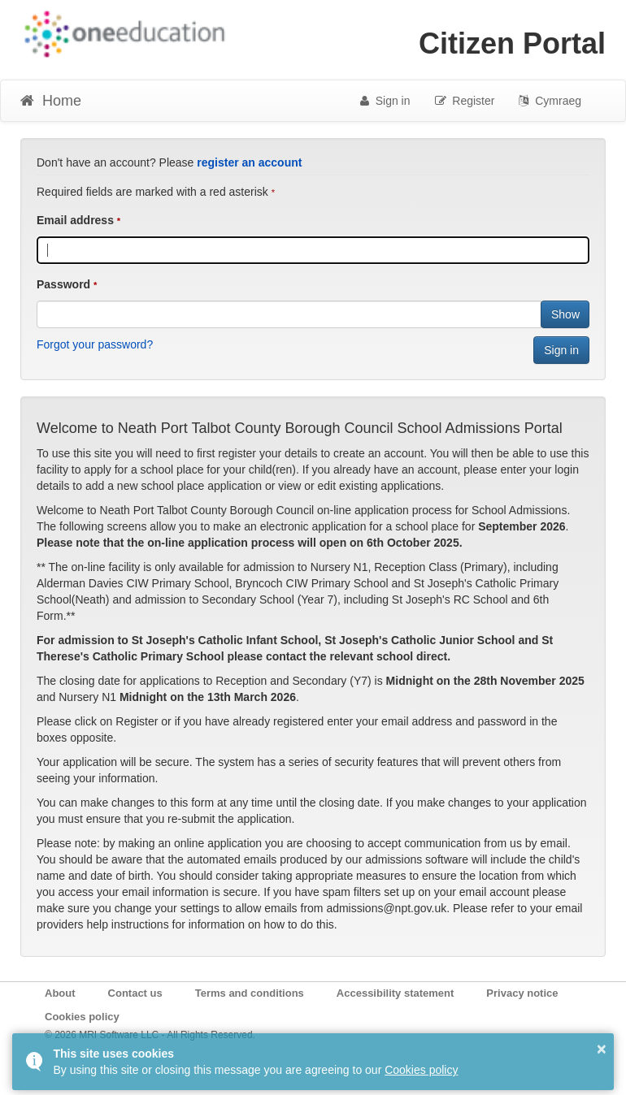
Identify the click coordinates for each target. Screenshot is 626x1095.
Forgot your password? (95, 344)
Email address (75, 220)
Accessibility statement (395, 993)
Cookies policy (82, 1017)
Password (63, 284)
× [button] (601, 1049)
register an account (249, 162)
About (60, 993)
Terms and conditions (249, 993)
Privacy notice (522, 993)
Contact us (135, 993)
